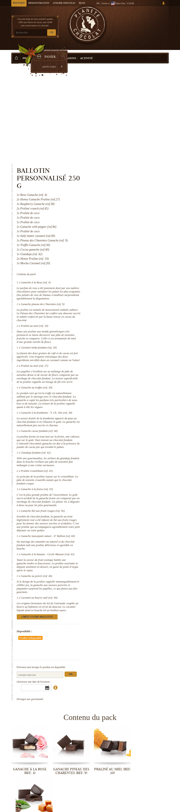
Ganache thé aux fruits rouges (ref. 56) (133, 414)
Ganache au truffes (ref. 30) (126, 290)
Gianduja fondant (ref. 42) (126, 355)
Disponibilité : (114, 534)
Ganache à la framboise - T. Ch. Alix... (110, 711)
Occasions (68, 52)
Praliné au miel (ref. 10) (124, 225)
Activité (86, 52)
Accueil (14, 59)
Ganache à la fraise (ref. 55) (127, 392)
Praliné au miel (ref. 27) (124, 269)
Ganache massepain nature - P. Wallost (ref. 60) (138, 439)
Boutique (19, 3)
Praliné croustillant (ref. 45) (127, 374)
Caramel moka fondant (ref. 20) (129, 247)
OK (51, 32)
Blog (82, 3)
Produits (29, 52)
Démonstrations (38, 3)
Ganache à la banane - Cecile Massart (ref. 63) (138, 457)
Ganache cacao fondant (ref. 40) (129, 334)
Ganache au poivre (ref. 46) (126, 479)
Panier (152, 22)
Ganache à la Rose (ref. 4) (126, 182)
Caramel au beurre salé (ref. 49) (129, 500)
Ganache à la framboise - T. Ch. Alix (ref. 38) (136, 315)
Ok (161, 564)
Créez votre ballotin (154, 49)
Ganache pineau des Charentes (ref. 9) (133, 203)
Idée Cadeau (48, 52)
